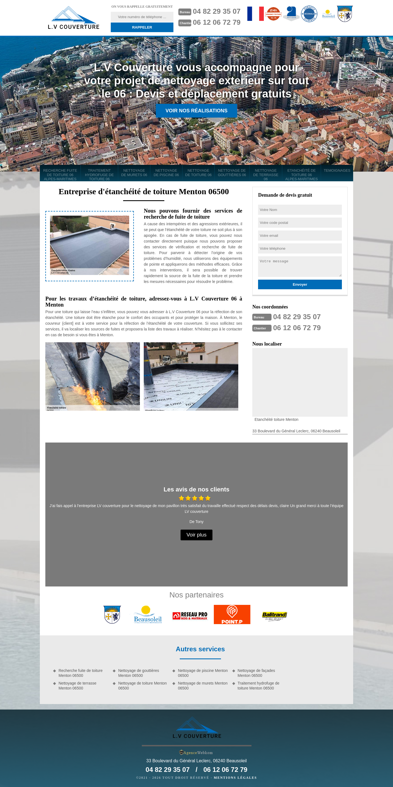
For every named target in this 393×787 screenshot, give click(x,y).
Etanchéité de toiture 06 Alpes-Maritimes (301, 174)
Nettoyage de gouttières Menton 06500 (138, 673)
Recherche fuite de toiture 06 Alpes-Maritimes (60, 174)
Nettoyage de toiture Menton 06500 (142, 685)
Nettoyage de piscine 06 (166, 172)
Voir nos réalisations (196, 110)
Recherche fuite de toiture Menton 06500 (81, 673)
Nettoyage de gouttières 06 (232, 172)
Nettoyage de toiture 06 (198, 172)
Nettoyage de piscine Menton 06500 (203, 673)
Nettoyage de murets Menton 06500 (203, 685)
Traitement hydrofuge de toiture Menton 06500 (258, 685)
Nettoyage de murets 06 (134, 172)
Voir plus (197, 535)
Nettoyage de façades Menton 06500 (256, 673)
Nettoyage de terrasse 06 (265, 174)
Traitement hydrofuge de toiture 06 (99, 174)
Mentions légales (235, 778)
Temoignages (337, 170)
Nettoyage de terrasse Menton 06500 (77, 685)
